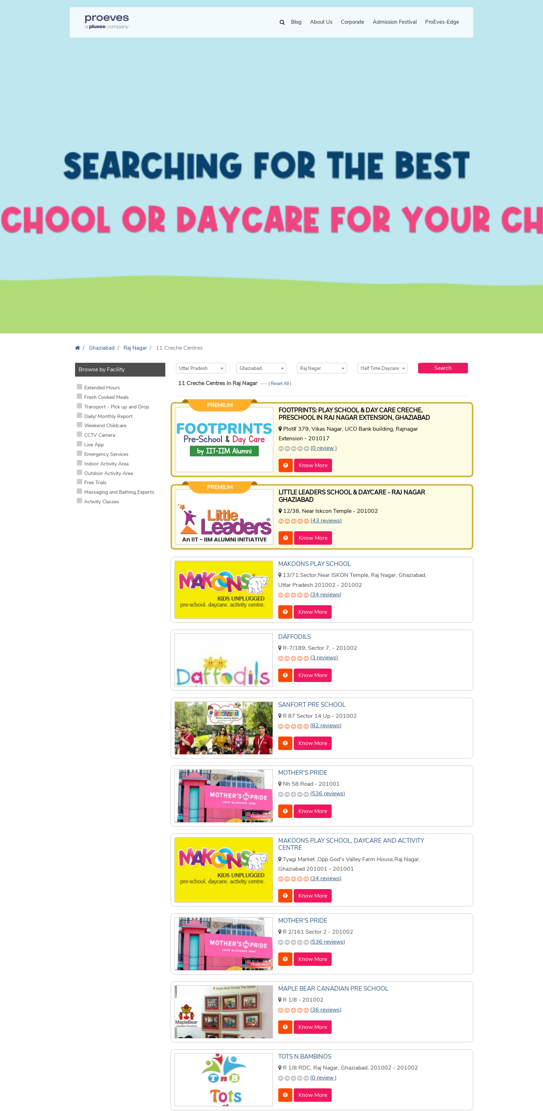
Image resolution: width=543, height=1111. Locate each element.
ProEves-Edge (442, 21)
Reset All (280, 383)
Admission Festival (395, 21)
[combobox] (201, 368)
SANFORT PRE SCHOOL (310, 703)
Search (443, 368)
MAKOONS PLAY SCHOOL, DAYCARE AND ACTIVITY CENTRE (348, 842)
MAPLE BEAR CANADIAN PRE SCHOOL (330, 986)
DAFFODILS (294, 635)
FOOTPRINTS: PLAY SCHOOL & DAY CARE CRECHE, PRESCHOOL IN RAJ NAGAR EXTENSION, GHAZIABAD (351, 413)
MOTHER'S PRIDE (301, 771)
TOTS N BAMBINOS (304, 1054)
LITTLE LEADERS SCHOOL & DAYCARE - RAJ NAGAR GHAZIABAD (349, 495)
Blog (296, 21)
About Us (321, 21)
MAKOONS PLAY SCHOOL (312, 562)
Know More (313, 465)
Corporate (352, 21)
